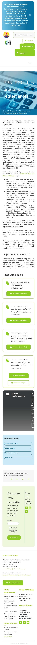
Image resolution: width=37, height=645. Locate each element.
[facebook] (26, 508)
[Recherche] (16, 35)
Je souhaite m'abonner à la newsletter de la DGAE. (13, 530)
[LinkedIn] (17, 479)
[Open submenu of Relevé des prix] (31, 448)
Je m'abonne (14, 537)
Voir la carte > (8, 636)
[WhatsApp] (22, 479)
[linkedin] (26, 511)
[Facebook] (6, 479)
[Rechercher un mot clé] (24, 35)
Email (9, 521)
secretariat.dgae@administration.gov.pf (14, 569)
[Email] (28, 479)
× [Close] (30, 14)
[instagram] (30, 508)
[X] (11, 479)
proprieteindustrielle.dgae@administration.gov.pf (17, 575)
